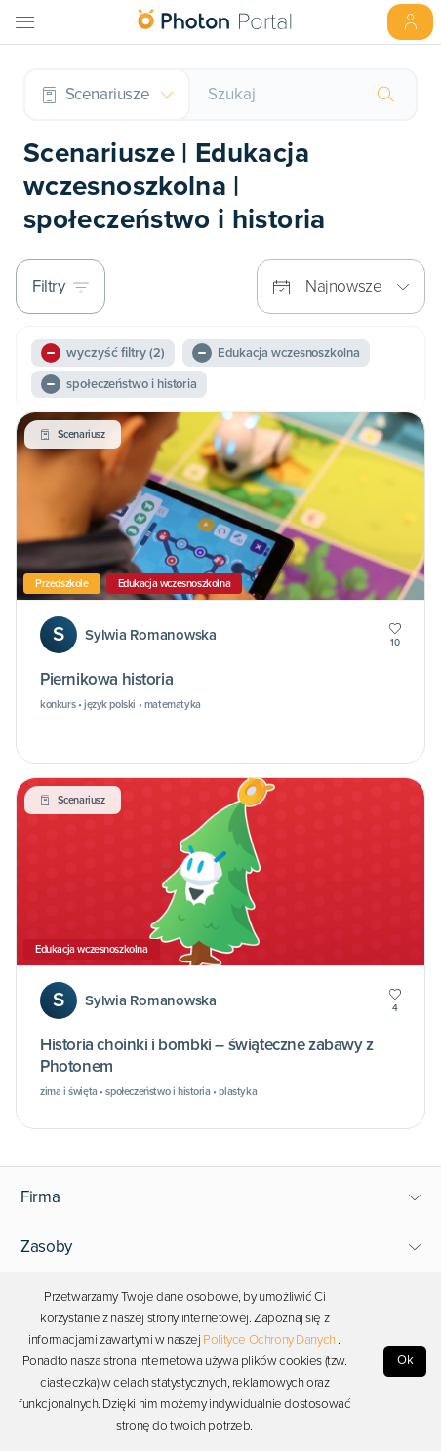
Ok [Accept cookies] (405, 1360)
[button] (221, 1197)
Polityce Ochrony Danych (269, 1340)
